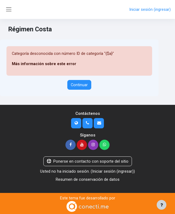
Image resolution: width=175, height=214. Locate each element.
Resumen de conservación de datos (88, 179)
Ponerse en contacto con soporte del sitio (87, 161)
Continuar (79, 84)
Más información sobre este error (44, 63)
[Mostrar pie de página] (161, 205)
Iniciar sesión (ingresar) (150, 9)
